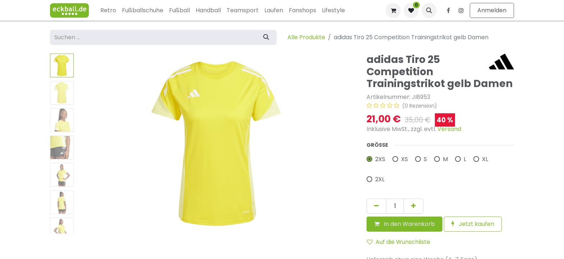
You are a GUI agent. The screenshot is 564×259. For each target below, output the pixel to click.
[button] (429, 10)
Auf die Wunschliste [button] (398, 242)
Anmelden (491, 10)
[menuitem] (108, 10)
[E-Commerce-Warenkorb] (393, 10)
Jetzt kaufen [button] (472, 224)
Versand (449, 129)
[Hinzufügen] (413, 206)
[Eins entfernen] (376, 206)
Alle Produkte (306, 37)
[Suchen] (266, 37)
